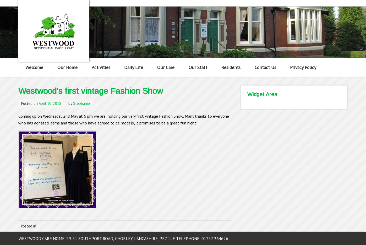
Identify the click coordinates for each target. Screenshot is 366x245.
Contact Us (265, 67)
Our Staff (198, 67)
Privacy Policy (303, 67)
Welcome (34, 67)
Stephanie (81, 103)
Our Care (165, 67)
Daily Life (133, 67)
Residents (231, 67)
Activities (101, 67)
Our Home (67, 67)
